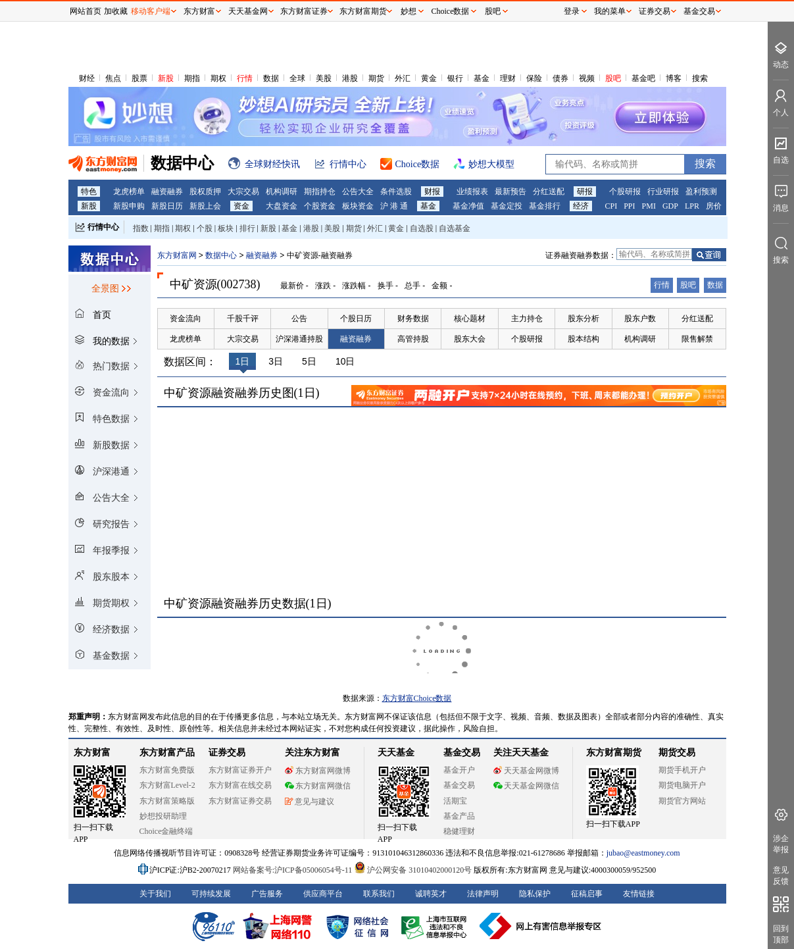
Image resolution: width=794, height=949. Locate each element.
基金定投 (506, 206)
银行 (455, 78)
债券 (560, 78)
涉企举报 (781, 844)
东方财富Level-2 (167, 785)
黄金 (429, 78)
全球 (297, 78)
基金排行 (544, 206)
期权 (218, 78)
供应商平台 (323, 893)
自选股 (422, 228)
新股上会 (205, 206)
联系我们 (379, 893)
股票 (139, 78)
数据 (271, 78)
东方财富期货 (613, 752)
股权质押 (205, 191)
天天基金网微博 (526, 770)
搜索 (700, 78)
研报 (585, 191)
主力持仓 (527, 318)
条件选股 (396, 191)
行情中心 (103, 227)
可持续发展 (211, 893)
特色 (89, 191)
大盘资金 (281, 206)
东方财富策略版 (167, 801)
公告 (299, 318)
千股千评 (243, 318)
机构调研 (281, 191)
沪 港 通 (394, 206)
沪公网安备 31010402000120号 (413, 870)
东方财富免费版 (167, 770)
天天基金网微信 (526, 785)
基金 (481, 78)
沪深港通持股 (299, 339)
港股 (350, 78)
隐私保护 (535, 893)
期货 (376, 78)
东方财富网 (177, 255)
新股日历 (167, 206)
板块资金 (358, 206)
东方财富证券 (304, 11)
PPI (629, 206)
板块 (226, 228)
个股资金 (319, 206)
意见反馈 (781, 875)
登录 (572, 11)
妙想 (408, 11)
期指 (192, 78)
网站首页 (85, 11)
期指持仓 (319, 191)
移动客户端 (150, 11)
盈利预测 (701, 191)
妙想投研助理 (163, 816)
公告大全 (358, 191)
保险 (534, 78)
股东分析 (583, 318)
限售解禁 (697, 339)
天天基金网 (248, 11)
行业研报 (663, 191)
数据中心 (221, 255)
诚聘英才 (431, 893)
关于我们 (155, 893)
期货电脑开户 (682, 785)
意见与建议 (309, 801)
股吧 (613, 78)
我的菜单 (610, 11)
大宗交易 (243, 191)
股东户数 (640, 318)
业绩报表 (472, 191)
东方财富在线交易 (240, 785)
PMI (649, 206)
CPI (611, 206)
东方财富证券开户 (240, 770)
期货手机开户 (682, 770)
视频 (587, 78)
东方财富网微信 (318, 785)
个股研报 (625, 191)
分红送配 (548, 191)
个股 (204, 228)
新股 (166, 78)
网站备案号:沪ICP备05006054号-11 (294, 870)
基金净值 (468, 206)
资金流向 (185, 318)
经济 (581, 206)
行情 (245, 78)
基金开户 (459, 770)
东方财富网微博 (318, 770)
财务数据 (413, 318)
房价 (714, 206)
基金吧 (643, 78)
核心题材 (469, 318)
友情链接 (639, 893)
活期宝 (455, 801)
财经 (87, 78)
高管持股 (413, 339)
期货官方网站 (682, 801)
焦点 (113, 78)
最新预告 (510, 191)
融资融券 (167, 191)
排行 (247, 228)
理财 (508, 78)
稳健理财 (459, 831)
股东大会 (469, 339)
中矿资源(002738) (215, 284)
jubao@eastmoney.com (643, 853)
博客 (674, 78)
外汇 (402, 78)
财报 (432, 191)
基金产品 (459, 816)
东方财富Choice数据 (417, 698)
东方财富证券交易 (240, 801)
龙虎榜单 (129, 191)
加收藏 (116, 11)
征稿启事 (587, 893)
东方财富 (92, 752)
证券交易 (654, 11)
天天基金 (396, 752)
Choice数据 (451, 11)
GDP (670, 206)
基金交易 (459, 785)
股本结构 (583, 339)
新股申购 (129, 206)
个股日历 (356, 318)
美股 (324, 78)
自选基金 (454, 228)
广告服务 (267, 893)
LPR (692, 206)
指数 (141, 228)
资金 (241, 206)
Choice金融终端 (166, 831)
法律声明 (483, 893)
